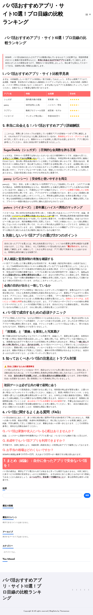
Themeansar (64, 611)
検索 (5, 488)
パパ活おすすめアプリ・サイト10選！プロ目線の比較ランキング (31, 14)
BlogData (53, 611)
